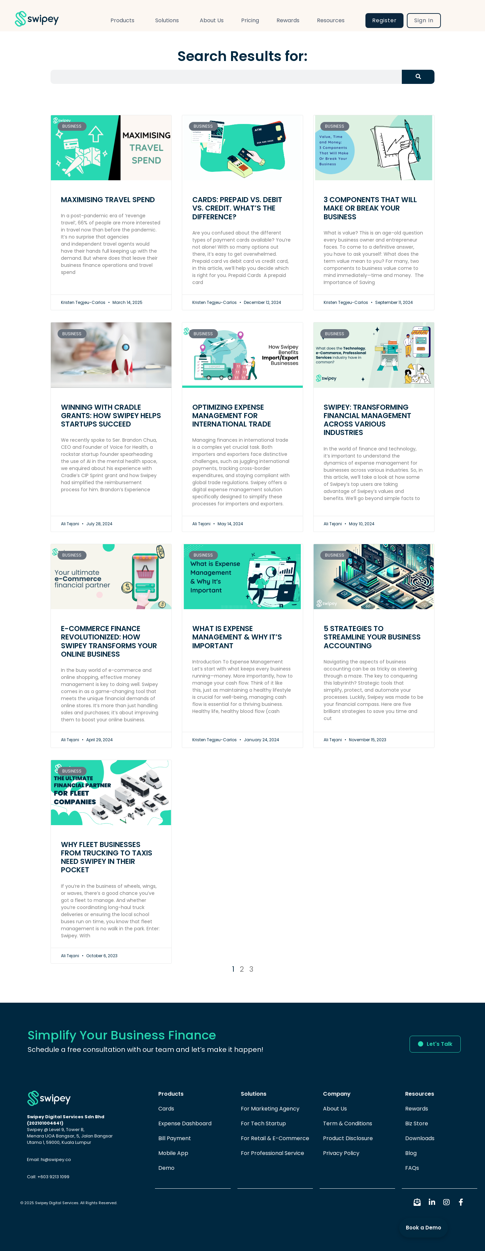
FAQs (412, 1168)
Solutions (168, 20)
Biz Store (416, 1123)
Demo (166, 1168)
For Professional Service (272, 1153)
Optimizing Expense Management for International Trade (231, 415)
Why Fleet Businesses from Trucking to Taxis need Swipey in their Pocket (106, 857)
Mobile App (173, 1153)
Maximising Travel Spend (108, 200)
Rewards (288, 20)
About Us (212, 20)
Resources (332, 20)
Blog (411, 1153)
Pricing (250, 20)
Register (384, 20)
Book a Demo (423, 1227)
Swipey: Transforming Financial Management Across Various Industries (367, 420)
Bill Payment (174, 1138)
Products (124, 20)
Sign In (423, 20)
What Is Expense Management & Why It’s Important (237, 637)
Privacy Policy (341, 1153)
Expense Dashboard (185, 1123)
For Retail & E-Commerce (275, 1138)
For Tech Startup (263, 1123)
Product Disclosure (348, 1138)
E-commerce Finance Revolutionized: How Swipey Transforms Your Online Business (109, 641)
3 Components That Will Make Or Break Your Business (370, 208)
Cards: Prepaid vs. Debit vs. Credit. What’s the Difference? (237, 208)
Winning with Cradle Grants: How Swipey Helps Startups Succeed (111, 415)
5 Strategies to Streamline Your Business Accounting (372, 637)
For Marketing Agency (270, 1109)
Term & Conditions (347, 1123)
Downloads (419, 1138)
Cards (166, 1109)
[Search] (418, 77)
